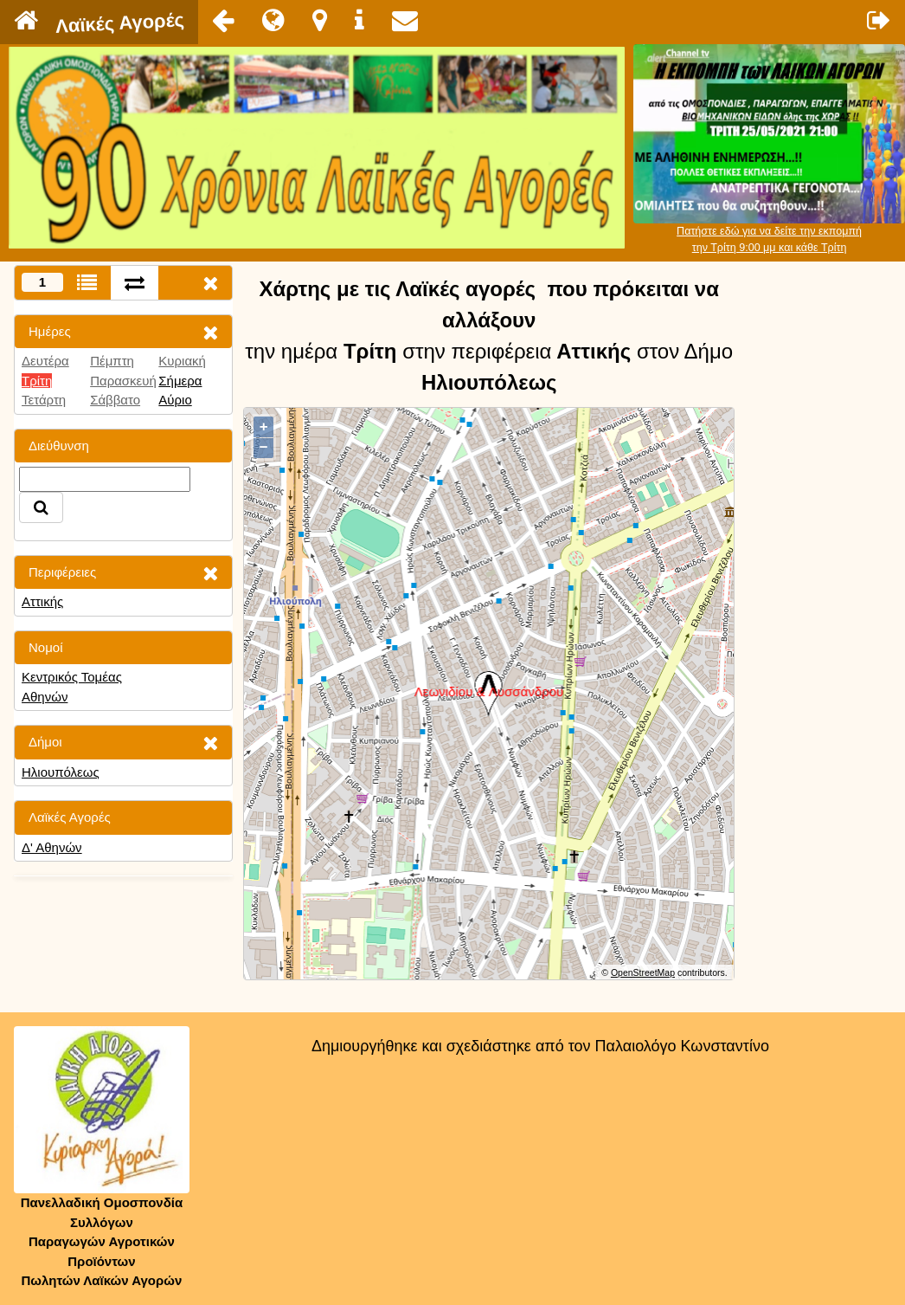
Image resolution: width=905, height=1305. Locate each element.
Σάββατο (115, 399)
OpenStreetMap (643, 972)
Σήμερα (180, 380)
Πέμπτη (112, 360)
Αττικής (42, 601)
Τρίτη (37, 380)
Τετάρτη (44, 399)
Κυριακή (182, 360)
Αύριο (174, 399)
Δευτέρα (45, 360)
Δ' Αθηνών (52, 847)
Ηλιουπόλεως (60, 772)
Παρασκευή (123, 380)
